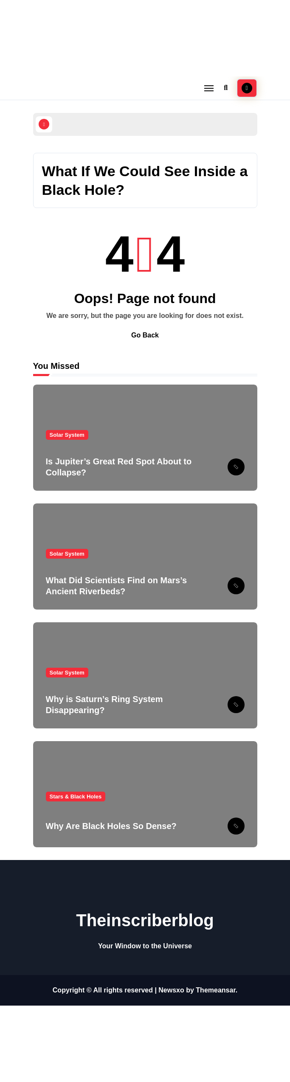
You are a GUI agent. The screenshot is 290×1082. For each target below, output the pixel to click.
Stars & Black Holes (76, 796)
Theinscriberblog (145, 920)
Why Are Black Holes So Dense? (111, 826)
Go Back (145, 335)
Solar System (67, 435)
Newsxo (171, 990)
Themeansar (215, 990)
